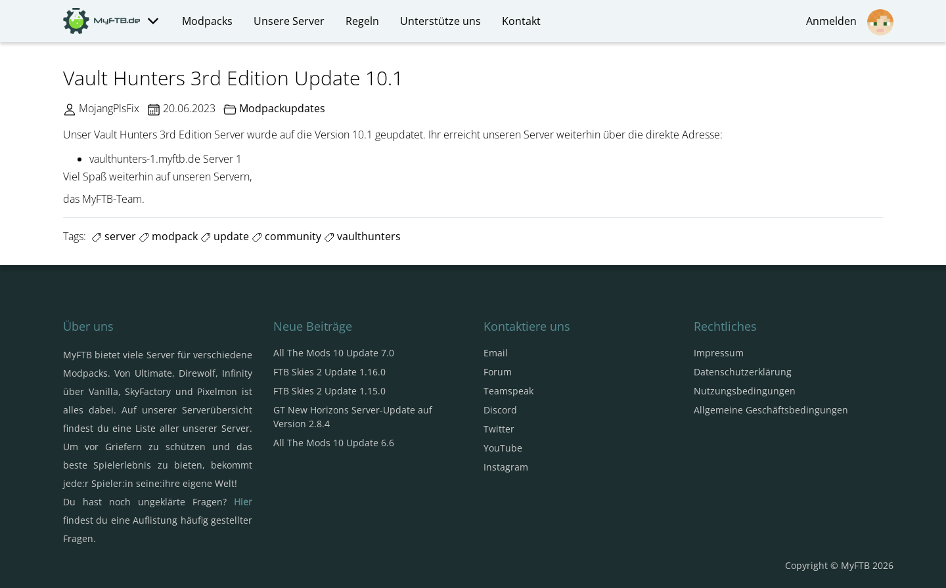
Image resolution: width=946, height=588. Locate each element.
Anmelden (849, 22)
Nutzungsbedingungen (745, 391)
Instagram (506, 467)
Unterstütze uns (440, 21)
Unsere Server (289, 21)
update (224, 236)
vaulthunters (362, 236)
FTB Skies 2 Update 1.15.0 (329, 391)
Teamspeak (508, 391)
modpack (168, 236)
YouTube (503, 448)
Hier (243, 501)
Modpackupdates (282, 108)
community (286, 236)
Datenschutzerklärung (743, 372)
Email (496, 352)
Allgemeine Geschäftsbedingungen (771, 410)
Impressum (719, 352)
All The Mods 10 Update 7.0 (333, 352)
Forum (498, 372)
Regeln (362, 21)
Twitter (499, 429)
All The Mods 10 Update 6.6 (333, 442)
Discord (500, 410)
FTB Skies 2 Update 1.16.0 (329, 372)
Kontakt (521, 21)
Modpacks (207, 21)
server (113, 236)
